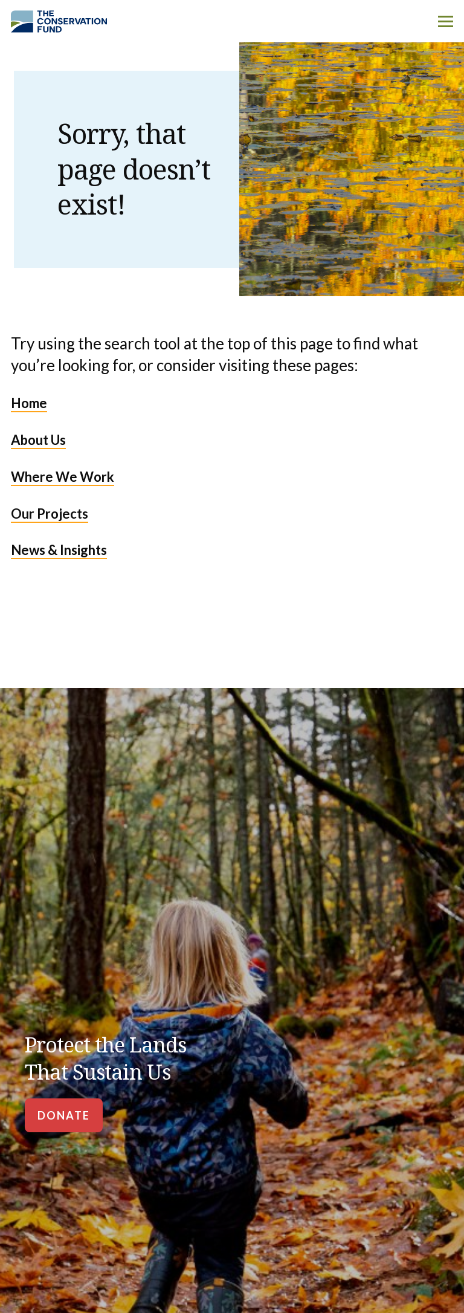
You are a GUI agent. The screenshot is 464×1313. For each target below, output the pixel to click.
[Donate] (64, 1115)
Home (29, 403)
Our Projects (49, 513)
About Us (38, 440)
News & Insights (59, 550)
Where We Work (62, 476)
